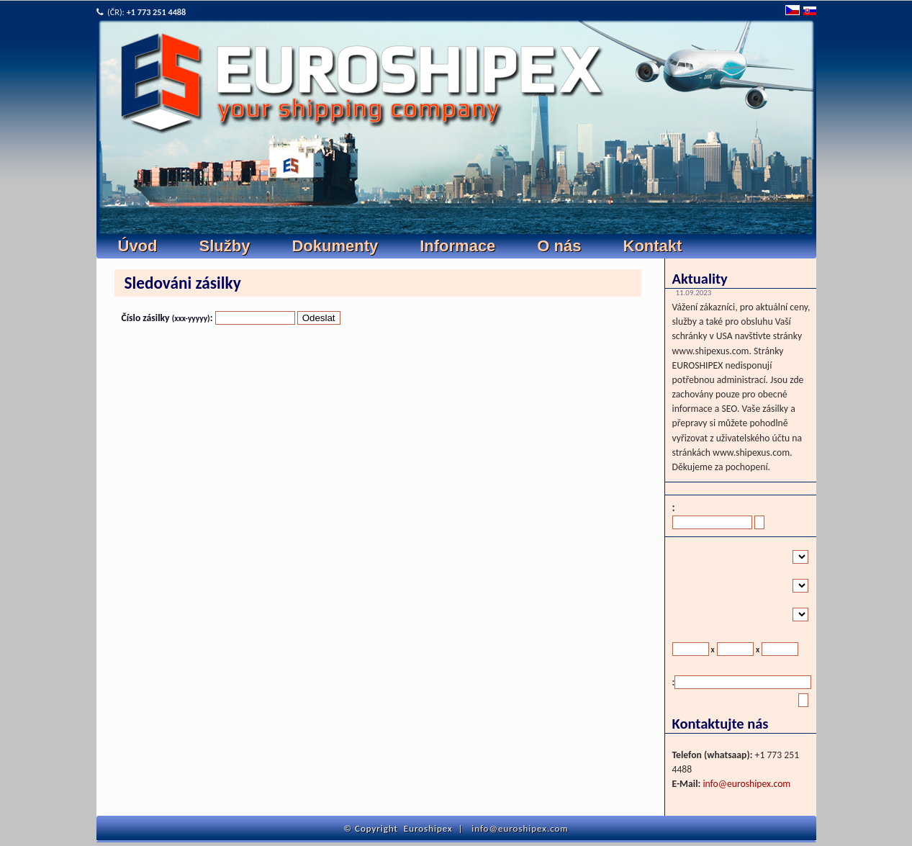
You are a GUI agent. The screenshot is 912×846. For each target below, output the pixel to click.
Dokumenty (335, 246)
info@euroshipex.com (746, 784)
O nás (559, 246)
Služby (224, 246)
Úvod (138, 246)
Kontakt (652, 246)
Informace (457, 246)
